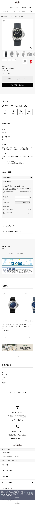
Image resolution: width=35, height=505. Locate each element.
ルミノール (17, 16)
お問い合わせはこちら (17, 439)
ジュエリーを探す (7, 468)
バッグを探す (6, 474)
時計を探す (5, 462)
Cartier (4, 378)
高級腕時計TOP (4, 16)
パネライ (11, 16)
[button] (30, 336)
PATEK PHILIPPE (7, 387)
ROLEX (4, 373)
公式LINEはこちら (17, 420)
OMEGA (4, 382)
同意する (17, 497)
